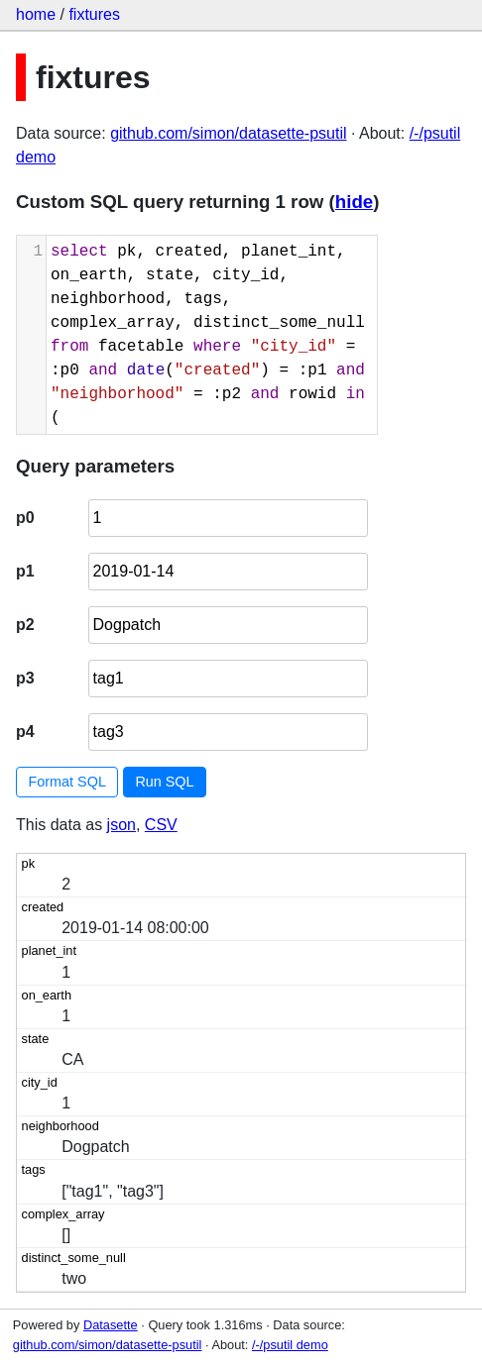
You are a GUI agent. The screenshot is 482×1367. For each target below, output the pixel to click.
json (121, 824)
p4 (25, 731)
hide (354, 201)
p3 (25, 678)
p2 (25, 624)
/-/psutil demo (290, 1344)
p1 (25, 571)
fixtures (94, 14)
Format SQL (67, 781)
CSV (161, 824)
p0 (25, 517)
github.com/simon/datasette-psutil (228, 133)
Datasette (110, 1324)
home (36, 14)
